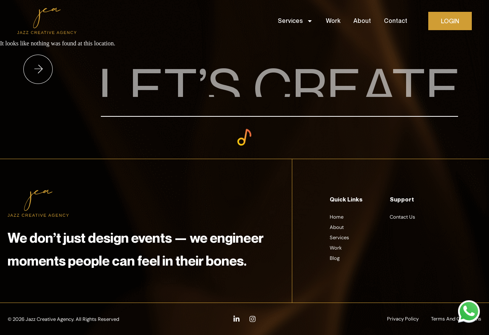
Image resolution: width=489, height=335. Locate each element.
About (362, 20)
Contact (395, 20)
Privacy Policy (403, 319)
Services (295, 21)
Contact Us (402, 217)
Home (336, 217)
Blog (335, 258)
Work (333, 20)
